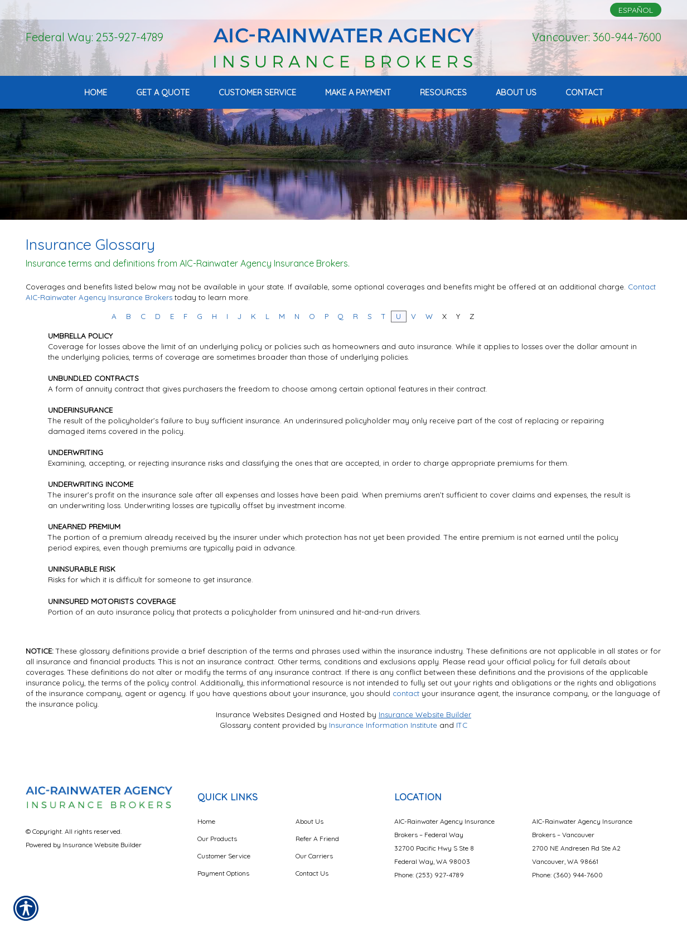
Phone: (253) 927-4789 (429, 875)
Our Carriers (314, 856)
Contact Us (312, 873)
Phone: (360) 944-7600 (567, 875)
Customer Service (223, 856)
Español (635, 10)
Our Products (217, 838)
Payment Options (223, 873)
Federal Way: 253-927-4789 (94, 37)
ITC (461, 725)
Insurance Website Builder (425, 714)
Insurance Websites (250, 714)
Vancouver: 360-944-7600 (596, 37)
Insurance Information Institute (383, 725)
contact (406, 693)
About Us (309, 821)
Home (206, 821)
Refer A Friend (317, 838)
